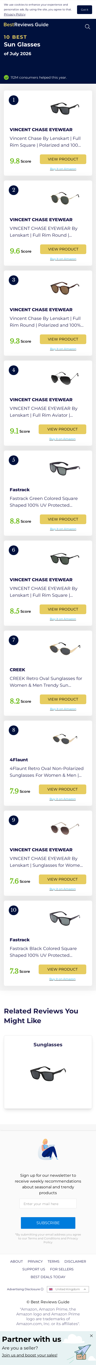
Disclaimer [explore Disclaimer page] (75, 1261)
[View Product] (48, 133)
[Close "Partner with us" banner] (91, 1335)
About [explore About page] (16, 1261)
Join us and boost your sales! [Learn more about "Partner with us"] (29, 1355)
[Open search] (87, 26)
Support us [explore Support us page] (33, 1269)
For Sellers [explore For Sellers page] (62, 1269)
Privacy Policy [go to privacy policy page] (15, 14)
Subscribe (48, 1223)
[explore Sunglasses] (48, 1072)
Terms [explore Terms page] (54, 1261)
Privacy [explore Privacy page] (35, 1261)
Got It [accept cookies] (84, 9)
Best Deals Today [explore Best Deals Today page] (48, 1277)
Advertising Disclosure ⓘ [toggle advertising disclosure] (25, 1289)
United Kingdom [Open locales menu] (67, 1289)
